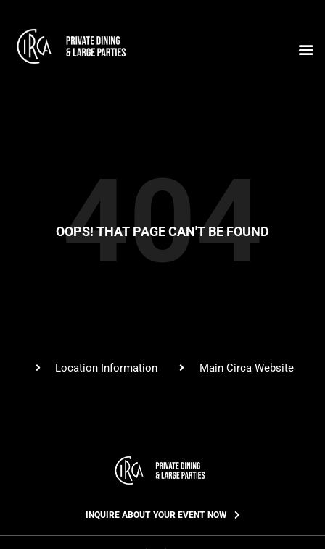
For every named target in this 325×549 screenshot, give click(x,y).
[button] (306, 49)
